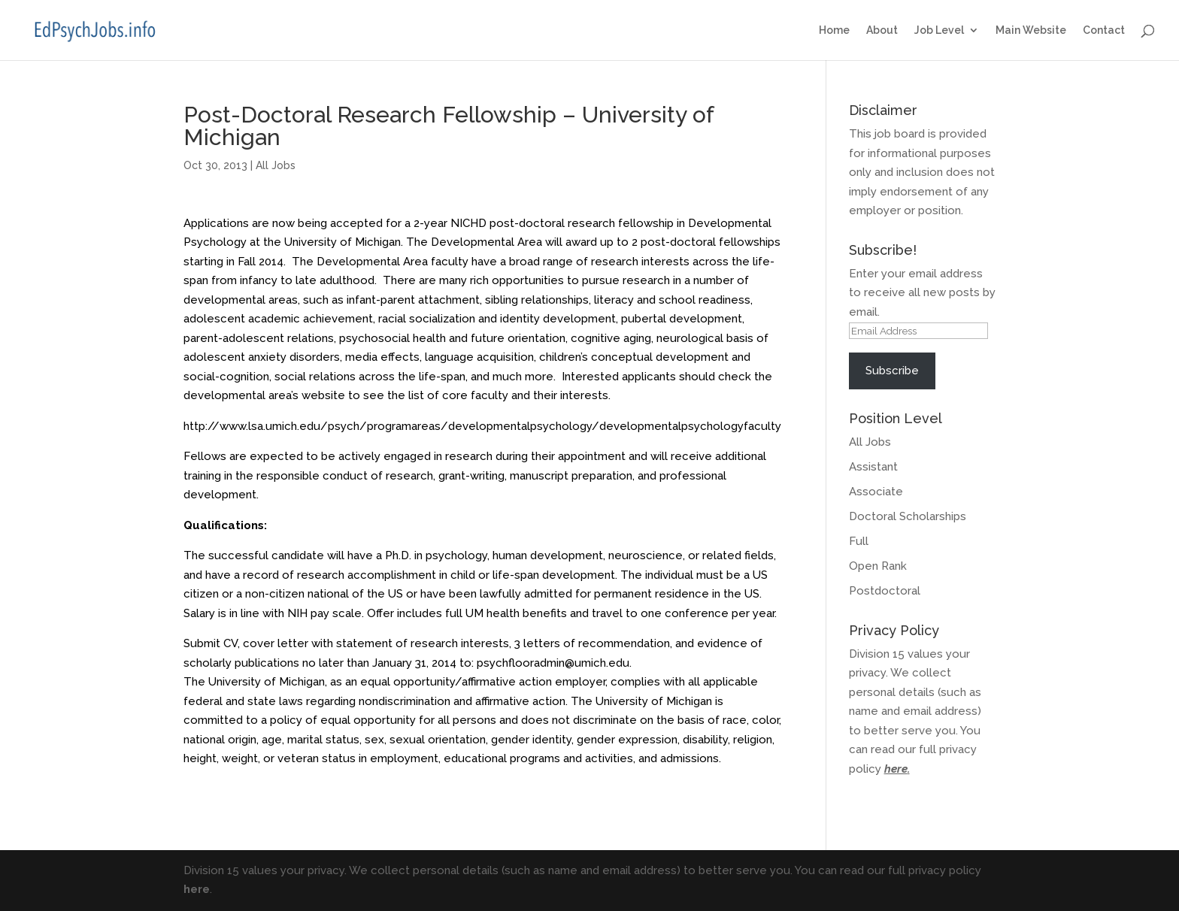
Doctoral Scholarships (907, 516)
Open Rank (878, 566)
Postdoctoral (884, 591)
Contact (1104, 30)
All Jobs (276, 165)
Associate (876, 491)
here (896, 769)
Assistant (873, 467)
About (882, 30)
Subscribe (892, 370)
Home (834, 30)
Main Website (1031, 30)
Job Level (939, 30)
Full (858, 541)
